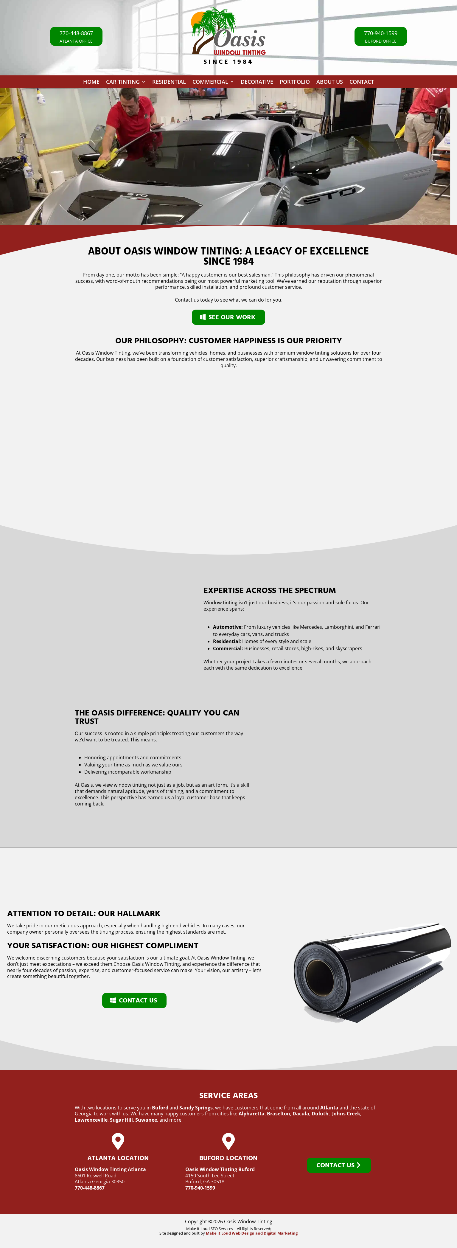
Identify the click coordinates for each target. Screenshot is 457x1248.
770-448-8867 (90, 1188)
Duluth (320, 1113)
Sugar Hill (121, 1120)
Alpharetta (252, 1113)
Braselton (278, 1113)
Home (91, 82)
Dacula (301, 1113)
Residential (169, 82)
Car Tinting (123, 82)
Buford (160, 1107)
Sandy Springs (196, 1107)
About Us (329, 82)
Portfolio (295, 82)
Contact (361, 82)
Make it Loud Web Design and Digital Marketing (252, 1233)
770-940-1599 (200, 1188)
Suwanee (146, 1120)
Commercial (210, 82)
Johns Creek (346, 1113)
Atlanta (329, 1107)
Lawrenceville (91, 1120)
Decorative (257, 82)
